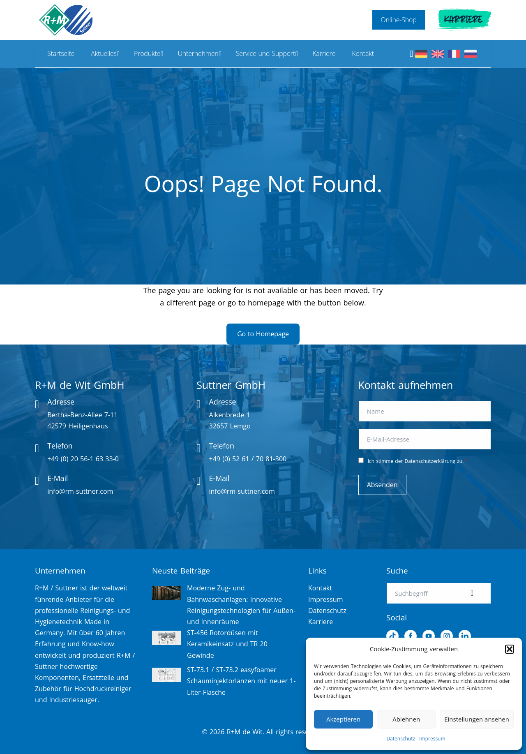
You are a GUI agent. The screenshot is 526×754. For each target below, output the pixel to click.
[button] (509, 649)
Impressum (432, 738)
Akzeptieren (343, 719)
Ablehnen (406, 719)
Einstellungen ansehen (476, 719)
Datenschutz (400, 738)
